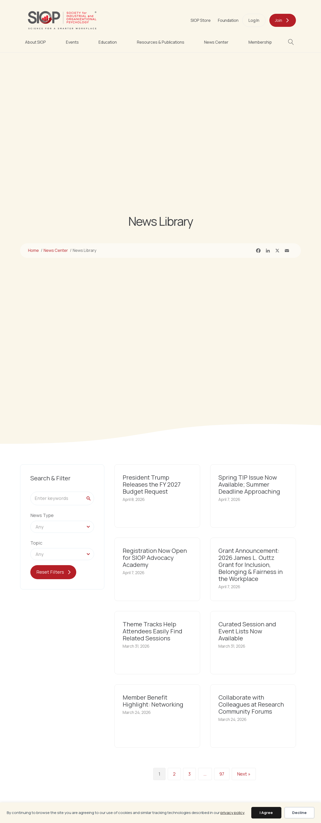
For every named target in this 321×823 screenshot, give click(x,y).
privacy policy (232, 812)
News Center (216, 42)
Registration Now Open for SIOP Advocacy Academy (155, 557)
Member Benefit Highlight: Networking (153, 700)
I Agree (266, 812)
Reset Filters (50, 572)
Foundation (228, 20)
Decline (299, 812)
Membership (260, 42)
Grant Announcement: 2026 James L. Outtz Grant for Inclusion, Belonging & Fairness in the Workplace (250, 564)
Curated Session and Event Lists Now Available (247, 631)
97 (221, 774)
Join (278, 20)
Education (108, 42)
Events (72, 42)
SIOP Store (201, 20)
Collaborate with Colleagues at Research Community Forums (251, 704)
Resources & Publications (160, 42)
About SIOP (35, 42)
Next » (244, 774)
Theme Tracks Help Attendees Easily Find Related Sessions (152, 631)
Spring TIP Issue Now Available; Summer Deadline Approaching (249, 484)
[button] (292, 42)
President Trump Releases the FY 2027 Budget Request (152, 484)
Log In (254, 20)
